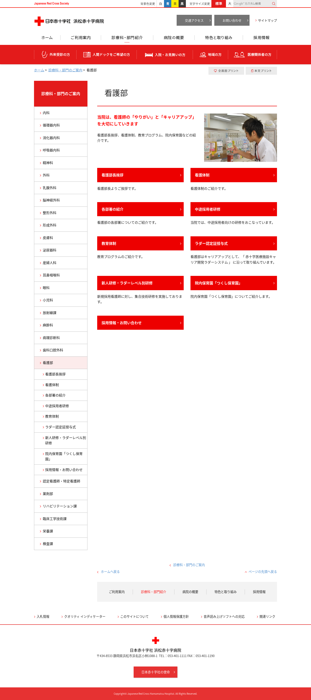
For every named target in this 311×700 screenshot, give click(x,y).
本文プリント (261, 71)
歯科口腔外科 (53, 350)
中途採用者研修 (207, 209)
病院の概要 (174, 38)
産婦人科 (49, 262)
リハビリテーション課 (60, 506)
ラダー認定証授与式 (211, 243)
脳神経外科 (51, 200)
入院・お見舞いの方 (165, 54)
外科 (46, 175)
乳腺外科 (49, 187)
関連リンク (267, 616)
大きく (229, 3)
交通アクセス (194, 20)
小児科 (48, 300)
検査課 (48, 543)
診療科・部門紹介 (127, 38)
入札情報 (43, 616)
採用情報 (260, 38)
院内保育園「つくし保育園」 (218, 283)
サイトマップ (267, 20)
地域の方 (210, 54)
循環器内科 (51, 125)
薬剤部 (48, 493)
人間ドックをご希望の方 (107, 54)
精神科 (48, 162)
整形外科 (49, 212)
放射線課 (49, 312)
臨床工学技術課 (55, 518)
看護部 (48, 362)
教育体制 (109, 243)
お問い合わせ (232, 20)
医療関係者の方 (252, 54)
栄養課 (48, 531)
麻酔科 (48, 325)
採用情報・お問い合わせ (122, 322)
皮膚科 (48, 237)
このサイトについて (134, 616)
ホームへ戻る (110, 571)
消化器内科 (51, 137)
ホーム (47, 38)
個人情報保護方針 (176, 616)
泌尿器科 (49, 250)
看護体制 (202, 175)
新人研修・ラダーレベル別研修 (127, 283)
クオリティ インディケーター (84, 616)
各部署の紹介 (112, 209)
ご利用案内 (80, 38)
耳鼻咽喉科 (51, 275)
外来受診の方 (55, 54)
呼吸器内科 (51, 150)
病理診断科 (51, 337)
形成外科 (49, 225)
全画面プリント (226, 71)
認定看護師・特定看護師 (61, 481)
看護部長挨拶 (112, 175)
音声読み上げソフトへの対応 (224, 616)
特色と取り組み (219, 38)
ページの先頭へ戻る (263, 571)
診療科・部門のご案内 (65, 70)
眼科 (46, 287)
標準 (218, 3)
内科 (46, 112)
